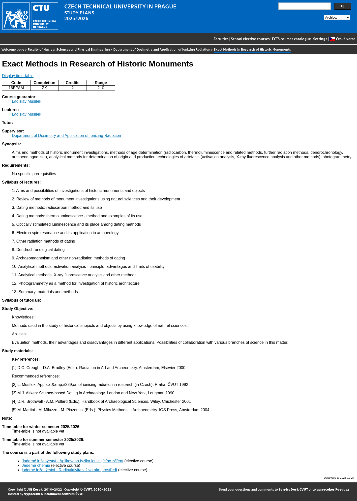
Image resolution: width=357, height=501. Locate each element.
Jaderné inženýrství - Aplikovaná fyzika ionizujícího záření (72, 461)
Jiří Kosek (35, 489)
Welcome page (12, 49)
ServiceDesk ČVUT (293, 489)
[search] (304, 6)
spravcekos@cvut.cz (333, 489)
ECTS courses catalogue (291, 38)
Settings (320, 38)
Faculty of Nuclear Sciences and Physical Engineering (69, 49)
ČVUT (88, 489)
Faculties (221, 38)
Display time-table (17, 76)
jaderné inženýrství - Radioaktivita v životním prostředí (69, 470)
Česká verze (342, 38)
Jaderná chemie (36, 465)
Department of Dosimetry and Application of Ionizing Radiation (161, 49)
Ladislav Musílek (26, 101)
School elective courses (250, 38)
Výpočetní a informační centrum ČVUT (54, 494)
